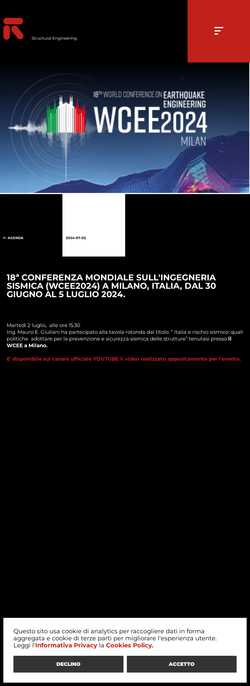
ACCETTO (182, 664)
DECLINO (68, 664)
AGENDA (31, 225)
